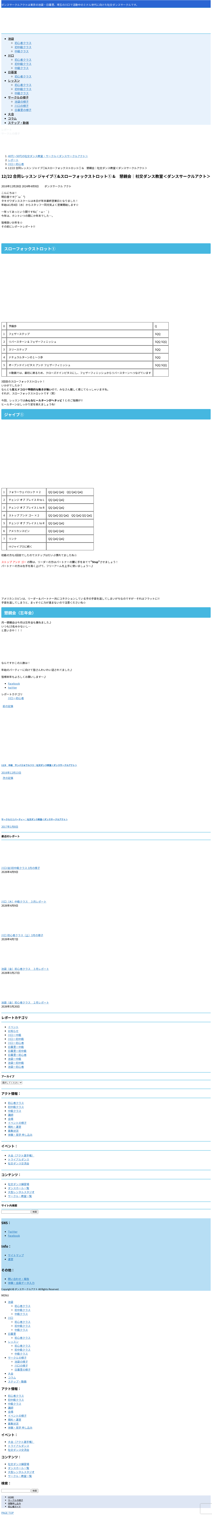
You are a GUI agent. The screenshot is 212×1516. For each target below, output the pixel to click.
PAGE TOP (7, 1513)
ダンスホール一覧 (18, 1188)
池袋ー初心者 (16, 1067)
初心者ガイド (14, 1506)
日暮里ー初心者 (17, 1055)
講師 (10, 1115)
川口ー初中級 (16, 1039)
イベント (13, 1027)
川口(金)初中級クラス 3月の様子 (20, 868)
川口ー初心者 (16, 698)
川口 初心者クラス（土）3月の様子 (22, 935)
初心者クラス (23, 43)
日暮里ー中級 (16, 1047)
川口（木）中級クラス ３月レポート (23, 901)
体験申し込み (14, 1503)
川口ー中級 (14, 1035)
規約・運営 (14, 1127)
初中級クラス (23, 47)
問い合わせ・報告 (18, 1279)
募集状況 (13, 1131)
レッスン (13, 1342)
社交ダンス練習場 (18, 1184)
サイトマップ (16, 1255)
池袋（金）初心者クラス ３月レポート (25, 969)
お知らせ (13, 1031)
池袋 (10, 1302)
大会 (10, 1373)
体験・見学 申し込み (20, 1135)
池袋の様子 (22, 101)
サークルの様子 (17, 1358)
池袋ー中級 (14, 1059)
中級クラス (22, 51)
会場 (10, 1119)
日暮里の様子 (23, 110)
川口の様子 (22, 106)
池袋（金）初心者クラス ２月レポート (25, 1002)
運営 (10, 1259)
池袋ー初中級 (16, 1063)
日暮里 (12, 1334)
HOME (11, 1497)
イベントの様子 (17, 1123)
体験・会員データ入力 (21, 1283)
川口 (10, 1318)
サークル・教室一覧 (20, 1196)
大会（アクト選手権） (21, 1155)
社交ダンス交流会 (18, 1163)
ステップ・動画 (17, 1381)
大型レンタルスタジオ (21, 1192)
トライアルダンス (18, 1159)
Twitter (12, 1232)
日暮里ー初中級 (17, 1051)
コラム (12, 1377)
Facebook (14, 1236)
